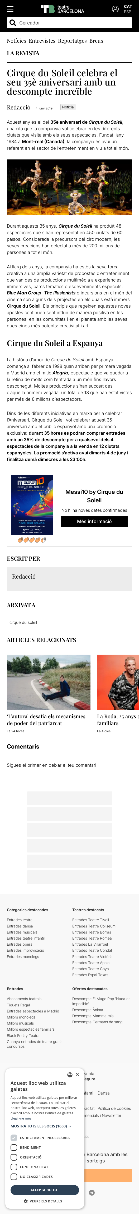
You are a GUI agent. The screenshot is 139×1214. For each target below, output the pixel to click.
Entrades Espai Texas (90, 974)
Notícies (16, 40)
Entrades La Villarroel (90, 944)
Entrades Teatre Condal (92, 950)
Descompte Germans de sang (97, 1022)
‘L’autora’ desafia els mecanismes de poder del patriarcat (46, 719)
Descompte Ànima (87, 1009)
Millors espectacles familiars (31, 1029)
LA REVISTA (23, 53)
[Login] (115, 9)
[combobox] (74, 22)
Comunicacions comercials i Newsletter (85, 1115)
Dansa (104, 1093)
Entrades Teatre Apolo (90, 962)
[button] (45, 1126)
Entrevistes (42, 40)
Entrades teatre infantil (26, 938)
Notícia (68, 107)
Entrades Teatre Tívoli (90, 919)
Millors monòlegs (21, 1017)
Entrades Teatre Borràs (91, 932)
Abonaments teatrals (24, 998)
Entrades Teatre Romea (92, 938)
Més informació (94, 521)
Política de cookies (114, 1108)
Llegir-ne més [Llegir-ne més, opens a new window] (21, 1118)
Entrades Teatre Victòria (92, 956)
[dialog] (44, 1138)
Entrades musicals (22, 932)
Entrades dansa (20, 926)
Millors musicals (20, 1023)
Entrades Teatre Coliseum (94, 926)
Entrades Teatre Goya (90, 968)
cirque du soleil (23, 622)
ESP (127, 11)
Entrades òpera (19, 944)
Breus (96, 40)
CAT (128, 6)
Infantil (88, 1093)
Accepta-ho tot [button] (45, 1190)
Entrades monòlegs (23, 956)
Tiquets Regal (18, 1005)
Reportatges (72, 40)
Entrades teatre (19, 919)
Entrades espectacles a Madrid (33, 1011)
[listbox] (70, 1074)
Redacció (18, 107)
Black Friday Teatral (23, 1035)
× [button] (77, 1075)
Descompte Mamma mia (93, 1016)
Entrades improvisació (25, 950)
